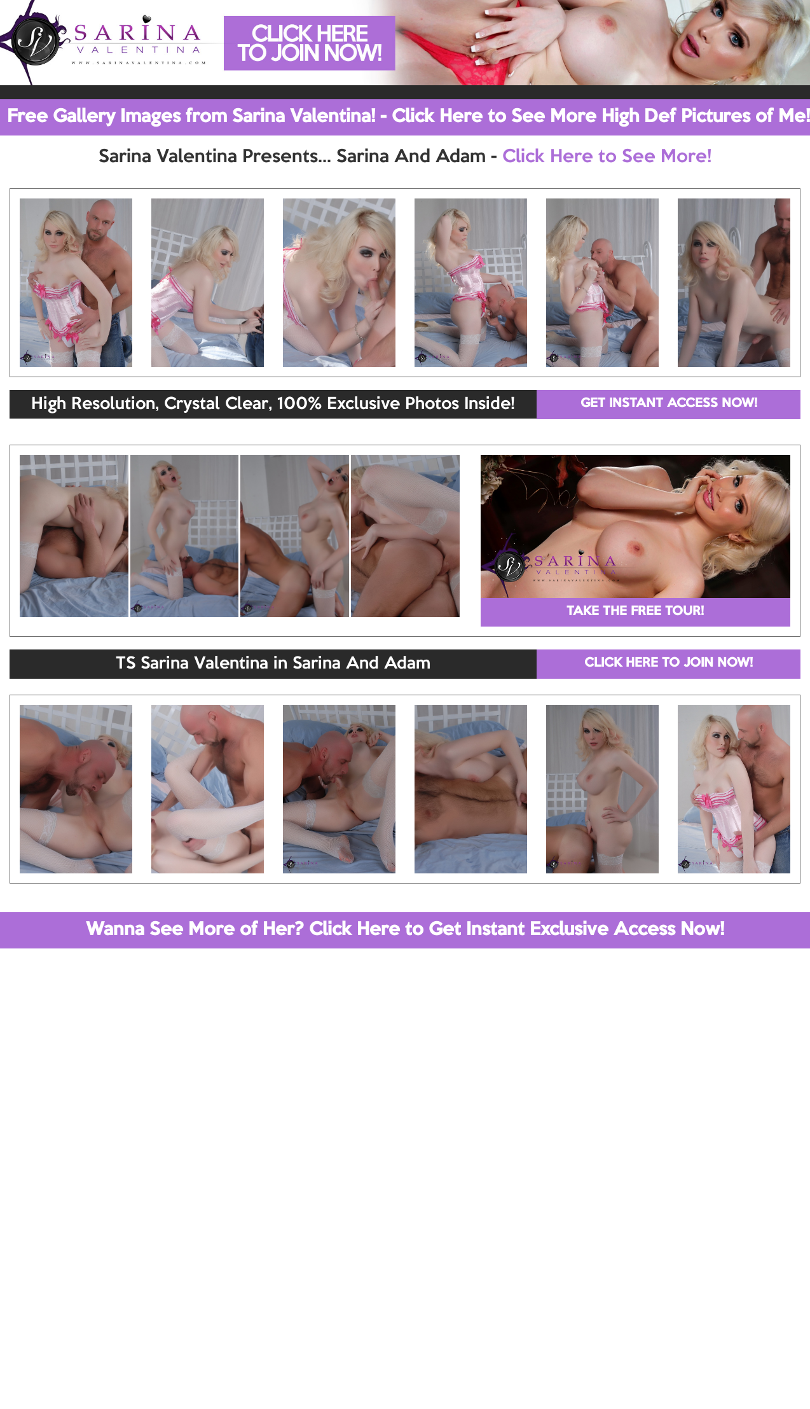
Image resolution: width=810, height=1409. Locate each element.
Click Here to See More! (606, 157)
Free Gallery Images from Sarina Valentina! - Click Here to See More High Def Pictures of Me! (408, 117)
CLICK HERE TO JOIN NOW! (668, 663)
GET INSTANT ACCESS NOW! (668, 404)
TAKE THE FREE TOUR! (635, 612)
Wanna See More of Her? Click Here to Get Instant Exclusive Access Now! (405, 930)
